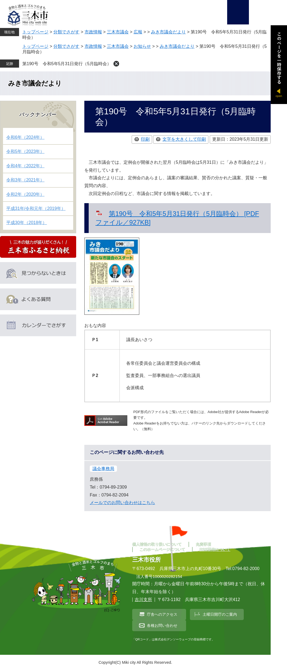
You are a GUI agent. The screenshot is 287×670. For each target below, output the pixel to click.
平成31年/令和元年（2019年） (36, 208)
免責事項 (203, 544)
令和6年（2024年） (25, 137)
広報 (138, 32)
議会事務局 (103, 468)
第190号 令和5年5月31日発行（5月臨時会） (66, 63)
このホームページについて (162, 549)
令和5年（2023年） (25, 151)
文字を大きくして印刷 (184, 139)
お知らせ (142, 46)
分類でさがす (66, 32)
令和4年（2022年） (25, 165)
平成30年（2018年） (26, 222)
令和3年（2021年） (25, 180)
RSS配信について (214, 549)
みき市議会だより (168, 32)
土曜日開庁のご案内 (220, 614)
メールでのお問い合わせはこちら (122, 502)
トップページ (35, 32)
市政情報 (93, 32)
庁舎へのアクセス (162, 614)
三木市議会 (118, 32)
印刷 (145, 139)
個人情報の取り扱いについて (157, 544)
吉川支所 (143, 599)
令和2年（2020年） (25, 194)
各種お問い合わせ (162, 625)
